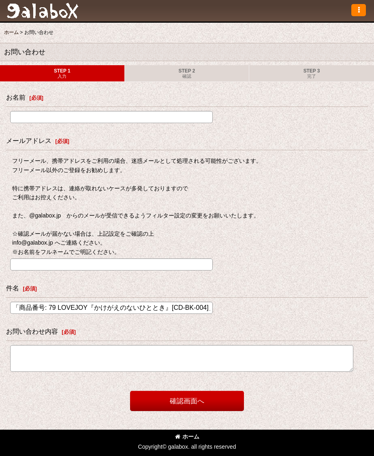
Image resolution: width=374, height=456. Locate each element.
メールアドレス (28, 140)
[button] (358, 10)
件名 (12, 288)
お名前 (16, 97)
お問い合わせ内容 (32, 331)
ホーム (187, 436)
